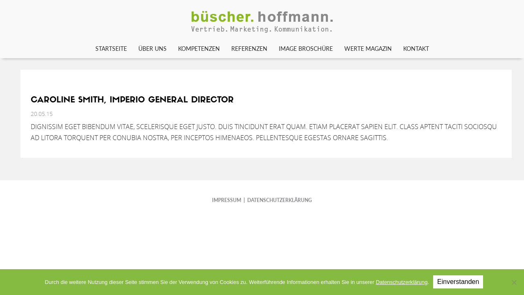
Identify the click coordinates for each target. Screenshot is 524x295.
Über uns (152, 48)
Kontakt (416, 48)
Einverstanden (458, 281)
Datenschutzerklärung (401, 282)
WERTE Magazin (368, 48)
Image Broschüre (306, 48)
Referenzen (249, 48)
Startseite (111, 48)
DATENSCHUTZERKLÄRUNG (279, 200)
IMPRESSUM (226, 200)
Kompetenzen (199, 48)
